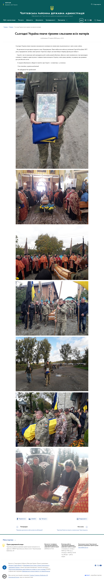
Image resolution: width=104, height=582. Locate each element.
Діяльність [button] (29, 20)
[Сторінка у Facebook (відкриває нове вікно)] (86, 20)
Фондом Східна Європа (15, 565)
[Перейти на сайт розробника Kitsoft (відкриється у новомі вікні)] (87, 575)
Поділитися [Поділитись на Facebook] (22, 519)
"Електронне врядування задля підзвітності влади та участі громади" (27, 569)
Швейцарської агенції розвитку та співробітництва (36, 571)
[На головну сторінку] (52, 11)
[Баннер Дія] (81, 20)
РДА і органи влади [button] (9, 20)
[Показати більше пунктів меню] (67, 20)
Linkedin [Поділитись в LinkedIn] (33, 519)
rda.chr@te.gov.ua (83, 547)
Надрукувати (83, 519)
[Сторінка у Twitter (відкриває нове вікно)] (88, 20)
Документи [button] (39, 20)
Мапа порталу (8, 540)
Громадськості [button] (50, 20)
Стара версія (97, 4)
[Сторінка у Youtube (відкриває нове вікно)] (91, 20)
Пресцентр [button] (61, 20)
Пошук (99, 20)
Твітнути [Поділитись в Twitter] (44, 519)
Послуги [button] (21, 20)
